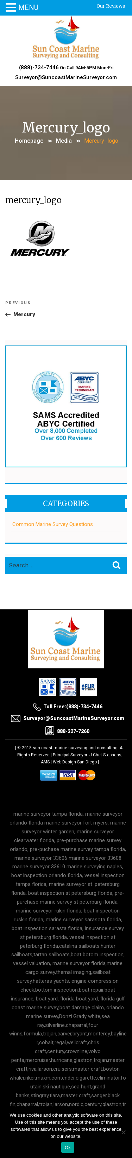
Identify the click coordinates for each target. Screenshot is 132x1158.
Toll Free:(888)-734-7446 (67, 706)
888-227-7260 (67, 730)
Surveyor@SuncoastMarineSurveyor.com (66, 77)
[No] (123, 1132)
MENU (28, 7)
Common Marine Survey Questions (52, 524)
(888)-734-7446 (39, 67)
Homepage (29, 140)
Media (64, 140)
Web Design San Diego (75, 762)
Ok (68, 1147)
